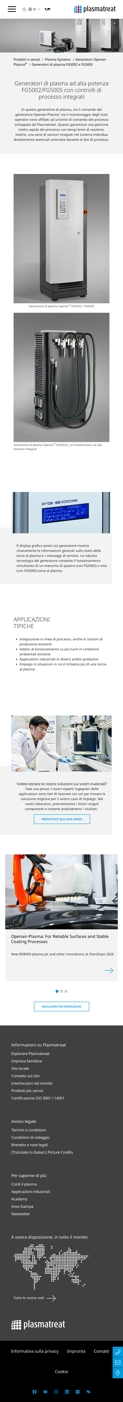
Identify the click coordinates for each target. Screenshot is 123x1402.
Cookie (61, 1371)
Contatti (101, 1351)
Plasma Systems (58, 59)
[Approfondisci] (108, 970)
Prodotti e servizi (27, 59)
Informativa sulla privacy (35, 1351)
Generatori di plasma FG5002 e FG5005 (62, 64)
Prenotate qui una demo (62, 819)
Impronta (76, 1351)
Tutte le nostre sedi (35, 1298)
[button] (22, 9)
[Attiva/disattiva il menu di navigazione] (12, 9)
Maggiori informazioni (61, 1006)
